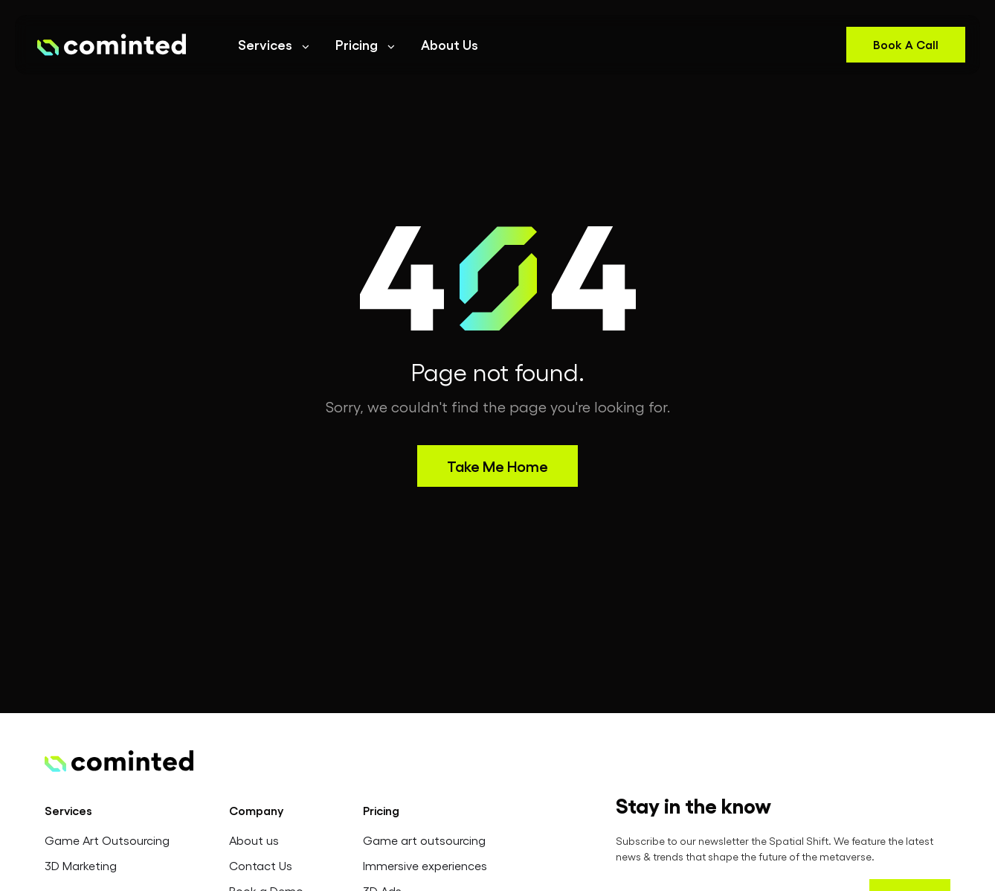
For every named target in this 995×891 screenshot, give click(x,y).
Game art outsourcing (424, 840)
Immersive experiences (425, 865)
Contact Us (260, 865)
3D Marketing (81, 865)
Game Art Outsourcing (107, 840)
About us (254, 840)
